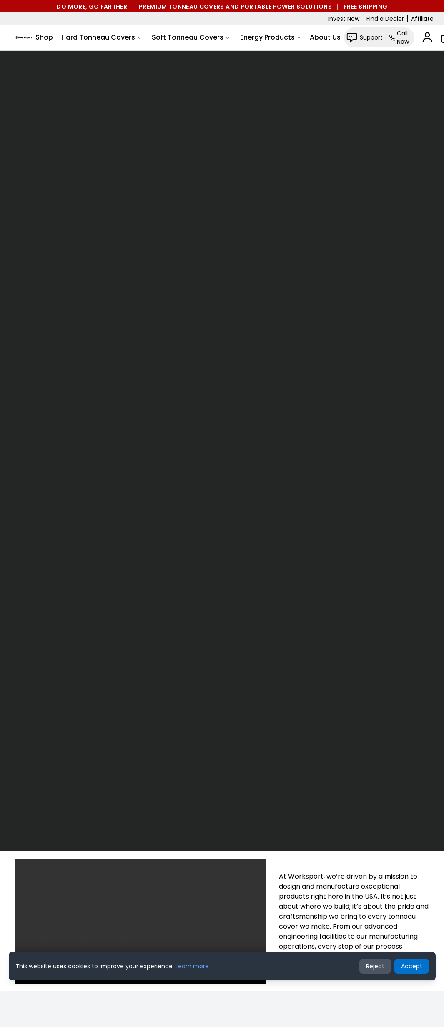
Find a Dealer (385, 19)
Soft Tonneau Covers (191, 37)
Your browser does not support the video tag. (222, 450)
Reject (375, 966)
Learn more (192, 966)
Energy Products (270, 37)
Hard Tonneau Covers (101, 37)
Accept (411, 966)
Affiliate (422, 19)
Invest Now (343, 19)
